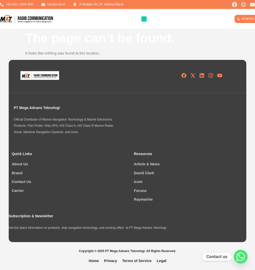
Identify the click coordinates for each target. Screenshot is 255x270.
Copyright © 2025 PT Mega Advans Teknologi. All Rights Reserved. (127, 251)
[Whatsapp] (241, 257)
